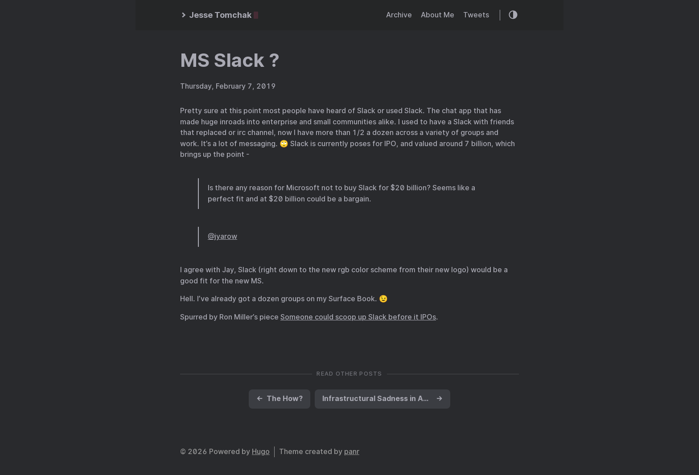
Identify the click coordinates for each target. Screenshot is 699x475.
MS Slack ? (230, 60)
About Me (437, 15)
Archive (399, 15)
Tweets (476, 15)
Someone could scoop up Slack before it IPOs (358, 317)
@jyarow (222, 236)
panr (351, 451)
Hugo (261, 451)
